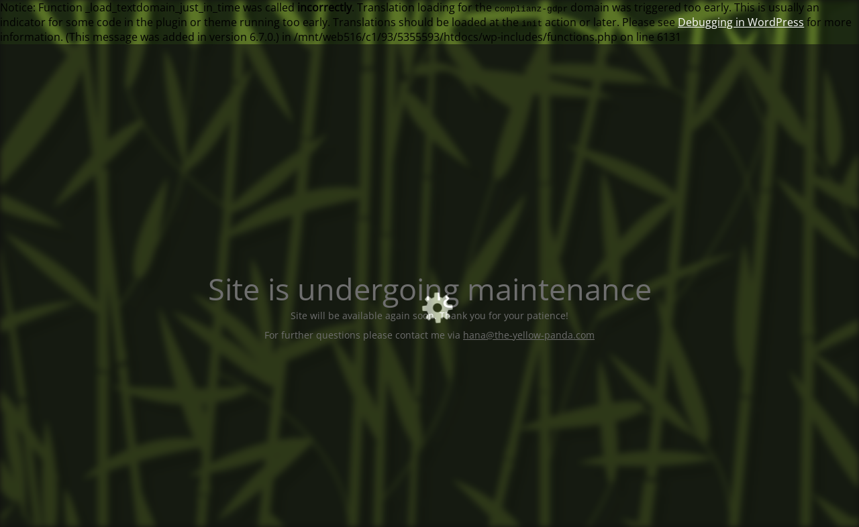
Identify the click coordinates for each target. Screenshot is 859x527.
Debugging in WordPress (741, 22)
